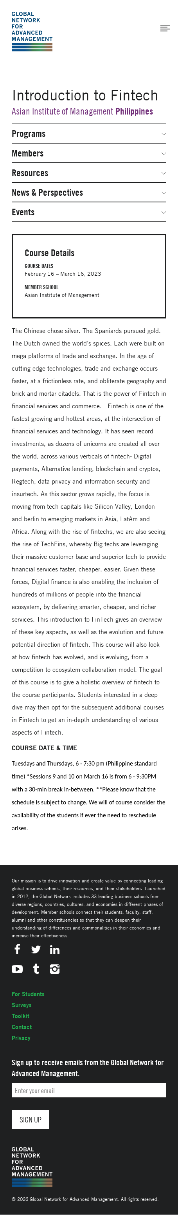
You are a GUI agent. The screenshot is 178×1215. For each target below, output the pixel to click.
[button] (165, 28)
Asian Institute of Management (62, 111)
